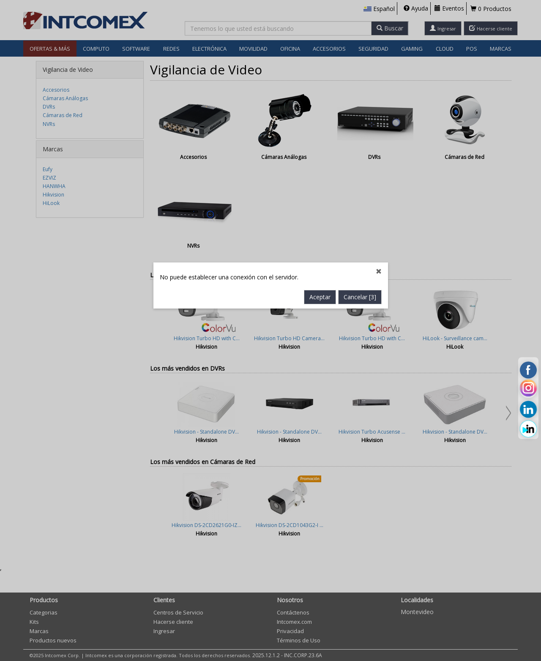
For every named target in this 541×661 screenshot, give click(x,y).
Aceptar (320, 240)
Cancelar (360, 240)
